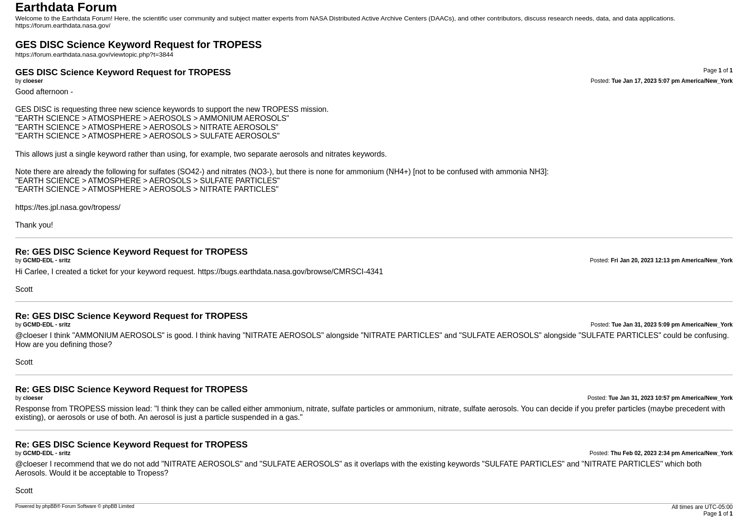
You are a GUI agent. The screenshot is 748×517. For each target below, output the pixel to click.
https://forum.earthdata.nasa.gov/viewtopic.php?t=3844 (94, 54)
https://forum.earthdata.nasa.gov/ (63, 25)
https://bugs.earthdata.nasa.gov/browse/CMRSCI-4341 (290, 272)
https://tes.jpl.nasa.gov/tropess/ (68, 207)
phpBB (49, 506)
